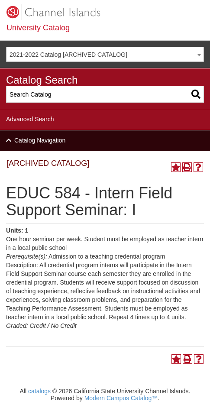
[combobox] (105, 54)
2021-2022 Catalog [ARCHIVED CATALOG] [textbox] (68, 54)
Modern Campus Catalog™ (121, 398)
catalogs (39, 391)
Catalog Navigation (39, 140)
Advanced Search (30, 119)
